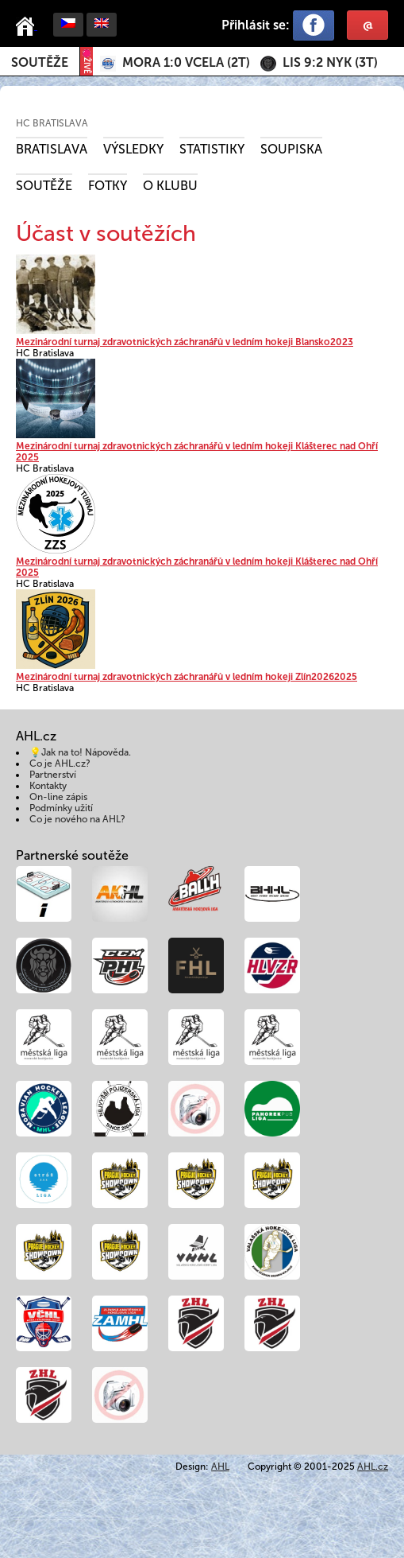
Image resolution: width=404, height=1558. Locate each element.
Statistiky (211, 149)
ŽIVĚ (86, 61)
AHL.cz (372, 1466)
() (186, 62)
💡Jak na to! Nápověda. (80, 752)
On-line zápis (58, 796)
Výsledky (133, 149)
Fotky (107, 185)
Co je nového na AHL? (77, 819)
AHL (220, 1466)
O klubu (170, 185)
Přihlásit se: (255, 25)
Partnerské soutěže (72, 855)
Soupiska (291, 149)
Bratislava (51, 149)
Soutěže (39, 62)
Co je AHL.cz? (59, 763)
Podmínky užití (61, 808)
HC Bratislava (52, 123)
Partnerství (52, 774)
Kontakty (48, 785)
